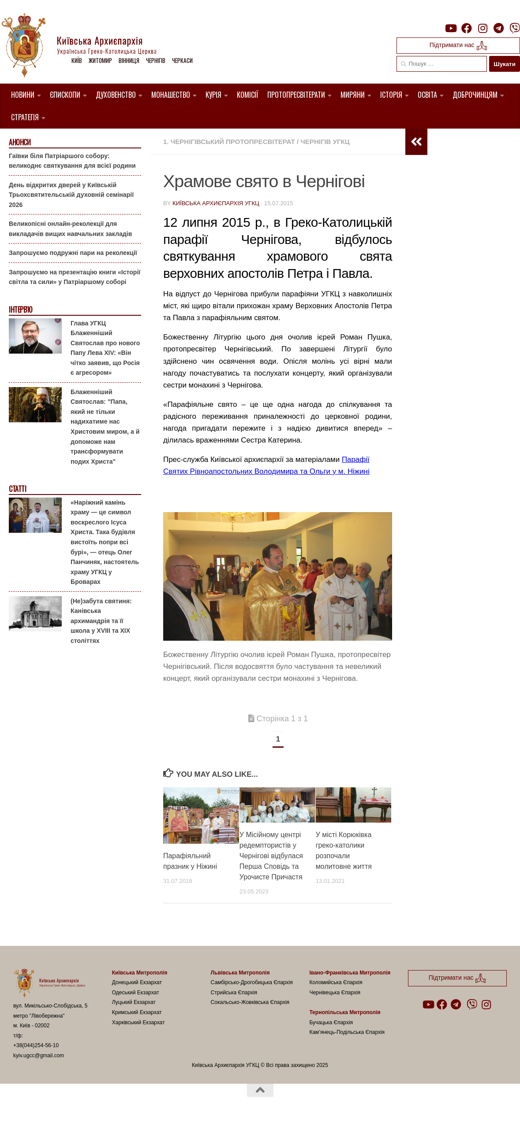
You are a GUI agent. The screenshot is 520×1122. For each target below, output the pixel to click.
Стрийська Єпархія (234, 992)
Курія (213, 94)
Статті (17, 489)
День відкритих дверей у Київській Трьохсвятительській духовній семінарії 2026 (71, 194)
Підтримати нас (458, 45)
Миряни (352, 94)
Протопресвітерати (296, 94)
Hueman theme (117, 1104)
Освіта (427, 94)
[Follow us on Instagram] (482, 28)
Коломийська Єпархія (335, 982)
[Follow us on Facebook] (466, 28)
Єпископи (65, 94)
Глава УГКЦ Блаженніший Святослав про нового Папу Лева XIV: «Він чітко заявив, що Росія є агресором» (105, 347)
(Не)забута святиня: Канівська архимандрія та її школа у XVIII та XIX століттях (101, 620)
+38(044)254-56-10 (36, 1045)
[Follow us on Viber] (514, 28)
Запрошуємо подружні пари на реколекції (73, 252)
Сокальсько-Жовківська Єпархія (250, 1002)
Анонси (19, 142)
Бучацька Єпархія (331, 1022)
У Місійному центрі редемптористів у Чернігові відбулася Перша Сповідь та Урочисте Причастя (271, 855)
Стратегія (25, 117)
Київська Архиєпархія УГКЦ (215, 203)
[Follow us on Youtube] (450, 28)
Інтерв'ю (20, 310)
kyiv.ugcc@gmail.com (38, 1055)
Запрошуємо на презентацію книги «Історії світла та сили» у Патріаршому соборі (74, 277)
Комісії (247, 94)
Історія (391, 94)
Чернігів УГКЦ (324, 141)
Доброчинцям (475, 94)
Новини (22, 94)
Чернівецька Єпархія (334, 992)
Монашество (170, 94)
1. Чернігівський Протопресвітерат (229, 141)
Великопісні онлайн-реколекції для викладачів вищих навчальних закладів (70, 228)
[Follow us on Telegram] (499, 28)
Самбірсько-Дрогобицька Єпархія (252, 982)
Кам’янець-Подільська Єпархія (347, 1032)
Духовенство (116, 94)
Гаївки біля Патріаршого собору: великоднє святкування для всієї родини (72, 160)
